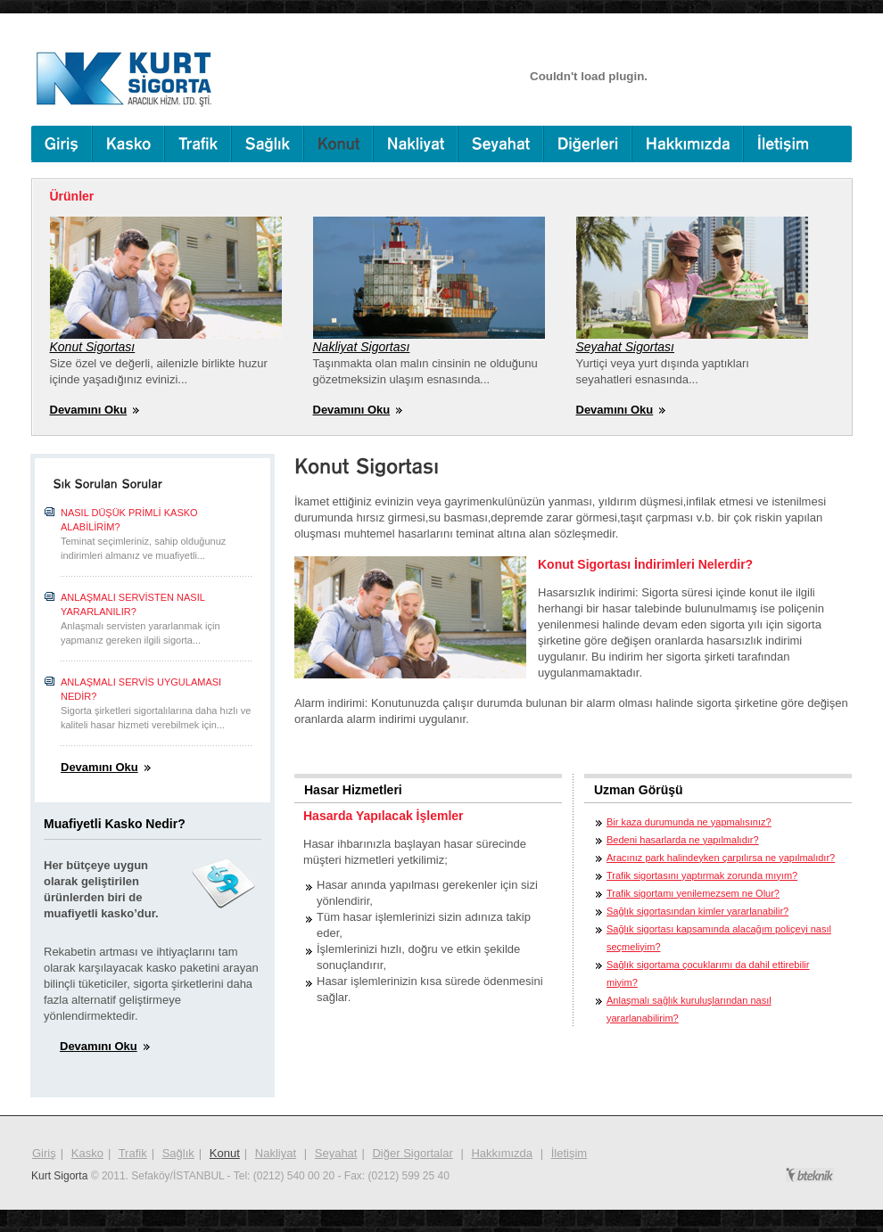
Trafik (133, 1153)
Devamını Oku (89, 409)
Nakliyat (275, 1153)
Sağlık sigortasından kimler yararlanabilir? (697, 911)
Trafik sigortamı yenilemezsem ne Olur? (693, 893)
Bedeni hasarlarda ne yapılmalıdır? (683, 839)
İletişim (569, 1153)
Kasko (87, 1153)
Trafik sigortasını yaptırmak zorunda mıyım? (702, 875)
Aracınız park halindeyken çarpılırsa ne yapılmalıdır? (721, 857)
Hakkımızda (501, 1153)
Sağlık (178, 1153)
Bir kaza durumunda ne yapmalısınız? (689, 822)
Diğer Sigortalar (412, 1153)
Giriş (44, 1153)
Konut (225, 1153)
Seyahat (336, 1153)
